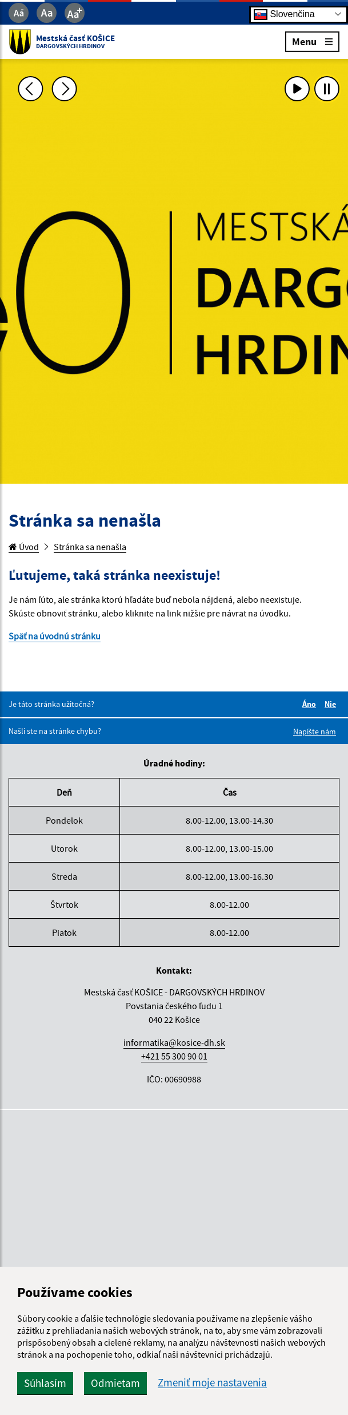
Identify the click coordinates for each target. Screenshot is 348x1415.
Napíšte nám (314, 731)
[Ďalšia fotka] (64, 88)
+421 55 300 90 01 (174, 1056)
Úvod (24, 546)
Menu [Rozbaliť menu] (312, 41)
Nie (332, 704)
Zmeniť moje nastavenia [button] (212, 1382)
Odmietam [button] (115, 1383)
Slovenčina (284, 14)
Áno (310, 704)
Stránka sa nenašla (90, 546)
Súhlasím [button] (45, 1383)
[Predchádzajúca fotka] (30, 88)
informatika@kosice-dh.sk (174, 1042)
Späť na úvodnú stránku (55, 636)
